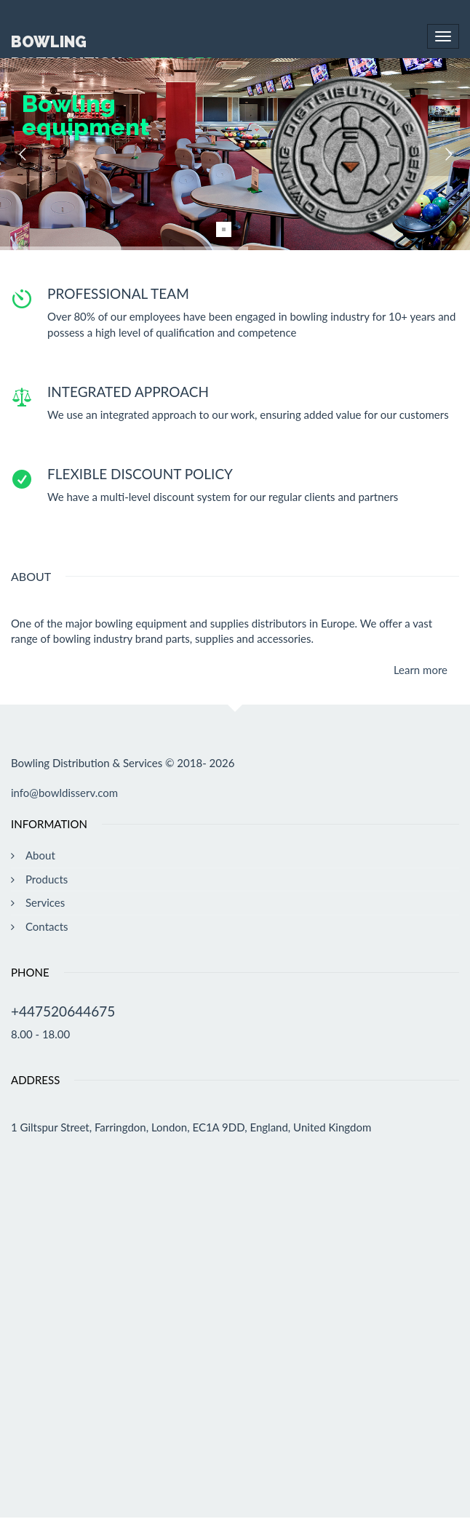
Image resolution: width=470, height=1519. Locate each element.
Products (46, 879)
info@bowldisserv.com (64, 792)
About (40, 855)
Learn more (420, 669)
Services (45, 902)
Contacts (46, 926)
